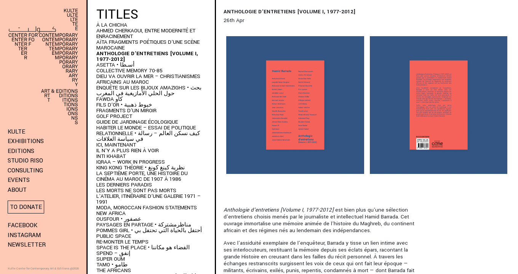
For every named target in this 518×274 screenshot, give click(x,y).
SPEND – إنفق (113, 253)
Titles (117, 14)
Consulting (25, 170)
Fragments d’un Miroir (126, 110)
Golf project (114, 116)
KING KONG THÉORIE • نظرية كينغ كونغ (140, 167)
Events (19, 180)
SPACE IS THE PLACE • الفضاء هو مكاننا (143, 247)
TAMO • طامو (112, 264)
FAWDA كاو (109, 99)
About (17, 190)
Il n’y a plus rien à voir (127, 150)
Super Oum (110, 259)
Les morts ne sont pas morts (136, 190)
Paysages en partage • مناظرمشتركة (143, 224)
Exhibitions (26, 141)
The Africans (113, 270)
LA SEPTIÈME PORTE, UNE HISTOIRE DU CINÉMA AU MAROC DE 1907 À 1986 (142, 176)
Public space (113, 236)
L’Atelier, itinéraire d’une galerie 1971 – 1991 (148, 199)
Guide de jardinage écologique (137, 122)
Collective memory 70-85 (129, 70)
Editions (21, 151)
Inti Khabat (111, 156)
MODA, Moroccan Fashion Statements (146, 207)
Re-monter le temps (122, 241)
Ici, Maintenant (116, 144)
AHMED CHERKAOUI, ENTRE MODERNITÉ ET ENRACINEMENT (145, 33)
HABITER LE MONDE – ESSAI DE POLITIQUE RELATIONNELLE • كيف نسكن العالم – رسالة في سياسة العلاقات (148, 133)
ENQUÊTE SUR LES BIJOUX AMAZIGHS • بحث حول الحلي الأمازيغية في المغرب (148, 90)
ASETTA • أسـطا (115, 64)
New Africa (111, 213)
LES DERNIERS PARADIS (124, 184)
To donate (26, 207)
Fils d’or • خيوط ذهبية (124, 104)
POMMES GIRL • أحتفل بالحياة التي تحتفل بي (149, 230)
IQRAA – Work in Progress (130, 162)
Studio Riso (25, 160)
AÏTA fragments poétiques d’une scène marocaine (148, 44)
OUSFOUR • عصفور (118, 219)
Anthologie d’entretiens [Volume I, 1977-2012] (147, 56)
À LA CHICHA (111, 25)
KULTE (16, 131)
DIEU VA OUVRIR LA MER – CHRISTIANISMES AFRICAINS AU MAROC (148, 79)
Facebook (22, 225)
